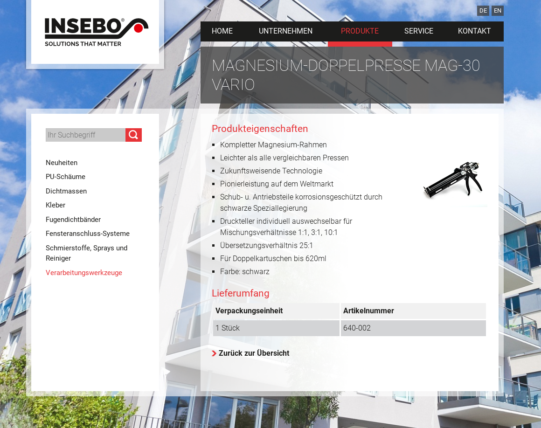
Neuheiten (61, 163)
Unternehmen (285, 31)
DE (483, 10)
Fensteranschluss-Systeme (88, 233)
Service (418, 31)
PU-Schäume (65, 177)
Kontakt (474, 31)
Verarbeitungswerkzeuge (84, 273)
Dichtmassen (66, 191)
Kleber (55, 205)
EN (497, 10)
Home (222, 31)
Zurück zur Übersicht (254, 353)
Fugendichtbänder (73, 219)
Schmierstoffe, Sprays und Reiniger (86, 253)
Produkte (360, 31)
